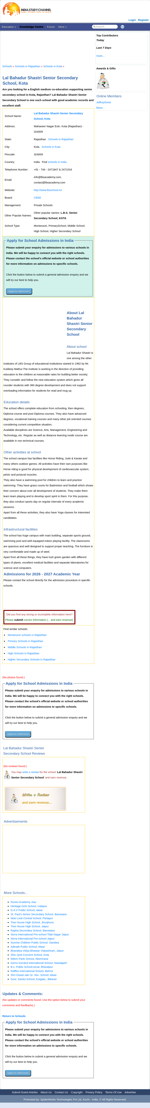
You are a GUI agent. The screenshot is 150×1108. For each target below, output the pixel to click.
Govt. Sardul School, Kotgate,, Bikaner (34, 979)
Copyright (77, 1092)
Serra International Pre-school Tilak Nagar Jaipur (40, 934)
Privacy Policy (94, 1092)
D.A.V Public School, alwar (27, 910)
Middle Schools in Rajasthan (25, 647)
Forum (51, 26)
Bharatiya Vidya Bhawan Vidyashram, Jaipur (37, 950)
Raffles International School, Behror (32, 970)
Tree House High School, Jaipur (30, 926)
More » (62, 26)
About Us (46, 1092)
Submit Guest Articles (25, 1092)
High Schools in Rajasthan (23, 653)
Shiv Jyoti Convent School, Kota (30, 954)
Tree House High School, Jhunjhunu (32, 922)
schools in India (57, 161)
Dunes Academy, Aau (23, 901)
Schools (7, 66)
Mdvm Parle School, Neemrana (29, 958)
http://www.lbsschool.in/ (48, 190)
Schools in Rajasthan (27, 66)
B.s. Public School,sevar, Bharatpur (32, 966)
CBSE (37, 197)
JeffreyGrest (103, 102)
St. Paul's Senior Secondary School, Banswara (39, 914)
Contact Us (61, 1092)
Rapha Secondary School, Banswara (33, 930)
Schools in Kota (52, 66)
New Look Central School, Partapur (32, 918)
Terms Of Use (113, 1092)
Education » (9, 26)
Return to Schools (14, 1016)
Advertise (130, 1092)
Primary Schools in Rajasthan (25, 641)
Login (132, 19)
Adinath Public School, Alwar (28, 946)
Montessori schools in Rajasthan (27, 634)
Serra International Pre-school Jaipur (32, 938)
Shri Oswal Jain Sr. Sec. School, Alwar (34, 974)
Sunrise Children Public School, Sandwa (35, 942)
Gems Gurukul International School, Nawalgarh (39, 962)
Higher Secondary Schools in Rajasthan (31, 659)
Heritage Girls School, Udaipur (29, 906)
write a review (30, 772)
